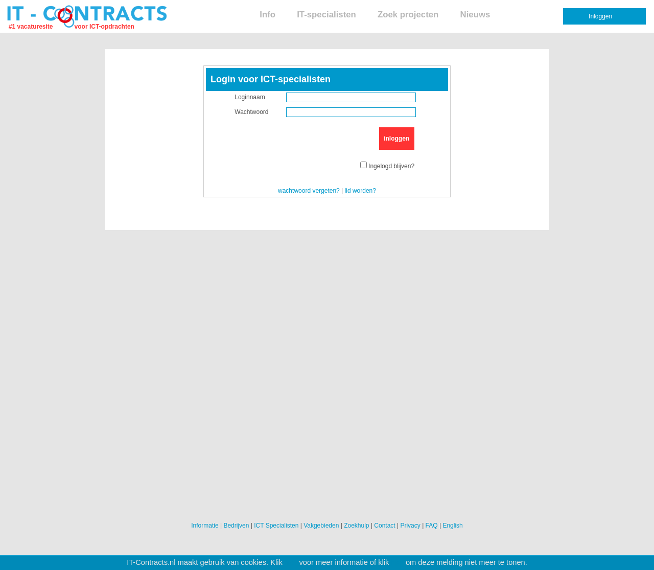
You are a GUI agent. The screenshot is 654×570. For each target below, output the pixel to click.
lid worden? (360, 190)
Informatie (204, 525)
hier (291, 562)
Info (267, 14)
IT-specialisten (326, 14)
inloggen (396, 138)
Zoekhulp (356, 525)
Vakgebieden (321, 525)
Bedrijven (236, 525)
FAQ (432, 525)
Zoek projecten (408, 14)
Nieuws (475, 14)
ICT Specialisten (276, 525)
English (452, 525)
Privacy (410, 525)
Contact (384, 525)
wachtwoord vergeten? (309, 190)
